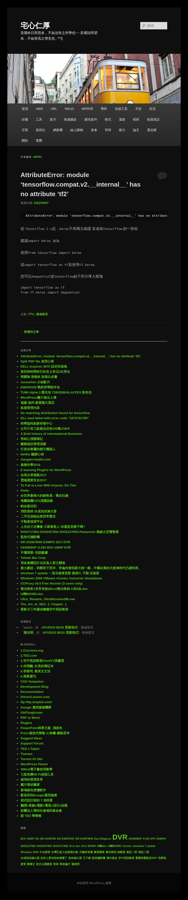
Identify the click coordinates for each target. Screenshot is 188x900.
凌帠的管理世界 (32, 779)
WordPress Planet (34, 764)
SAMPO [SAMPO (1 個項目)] (161, 838)
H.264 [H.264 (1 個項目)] (146, 838)
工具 (39, 119)
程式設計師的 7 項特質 (37, 800)
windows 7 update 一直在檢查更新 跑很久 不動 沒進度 (60, 573)
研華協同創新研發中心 (36, 423)
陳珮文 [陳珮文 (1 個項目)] (31, 864)
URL (54, 109)
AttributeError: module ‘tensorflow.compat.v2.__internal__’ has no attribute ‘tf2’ (81, 184)
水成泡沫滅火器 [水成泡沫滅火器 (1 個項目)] (30, 857)
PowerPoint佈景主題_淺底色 (41, 728)
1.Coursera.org (32, 650)
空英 (25, 130)
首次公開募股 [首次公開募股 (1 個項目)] (44, 864)
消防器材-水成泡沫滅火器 (39, 511)
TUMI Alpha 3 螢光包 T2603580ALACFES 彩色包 (56, 392)
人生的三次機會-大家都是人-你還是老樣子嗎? (53, 527)
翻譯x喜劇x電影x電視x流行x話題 (44, 805)
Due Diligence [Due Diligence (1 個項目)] (102, 838)
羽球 (108, 130)
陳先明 (28, 632)
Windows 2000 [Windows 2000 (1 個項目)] (29, 852)
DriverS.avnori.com (35, 697)
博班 (104, 109)
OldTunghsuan (32, 712)
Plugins (26, 723)
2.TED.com (29, 655)
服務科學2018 (30, 465)
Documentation (32, 692)
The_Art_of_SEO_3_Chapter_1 (44, 604)
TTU (31, 314)
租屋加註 (153, 119)
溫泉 (122, 119)
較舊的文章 (30, 332)
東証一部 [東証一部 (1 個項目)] (131, 852)
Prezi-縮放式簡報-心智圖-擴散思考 (45, 733)
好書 (25, 119)
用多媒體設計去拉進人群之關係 (43, 563)
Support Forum (32, 743)
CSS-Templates (32, 681)
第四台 (40, 130)
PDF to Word (30, 718)
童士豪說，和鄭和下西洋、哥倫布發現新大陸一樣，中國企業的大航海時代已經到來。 (81, 568)
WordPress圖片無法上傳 (38, 397)
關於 (25, 140)
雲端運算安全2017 (34, 480)
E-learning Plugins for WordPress (46, 470)
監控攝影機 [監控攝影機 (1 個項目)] (98, 857)
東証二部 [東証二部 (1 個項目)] (143, 852)
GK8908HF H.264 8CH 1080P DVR (46, 547)
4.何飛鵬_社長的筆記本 (37, 666)
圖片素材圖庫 (30, 785)
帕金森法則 (28, 506)
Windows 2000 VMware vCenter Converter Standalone (61, 578)
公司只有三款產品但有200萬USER (45, 428)
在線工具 (121, 109)
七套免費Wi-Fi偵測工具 (37, 774)
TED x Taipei (30, 749)
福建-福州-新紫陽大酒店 (38, 403)
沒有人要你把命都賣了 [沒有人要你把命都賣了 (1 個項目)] (53, 857)
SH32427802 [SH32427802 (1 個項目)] (44, 845)
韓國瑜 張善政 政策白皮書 (39, 377)
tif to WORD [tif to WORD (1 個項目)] (88, 845)
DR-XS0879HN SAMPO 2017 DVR (45, 542)
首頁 (25, 109)
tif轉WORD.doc (32, 594)
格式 (108, 119)
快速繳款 (70, 119)
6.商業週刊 (28, 676)
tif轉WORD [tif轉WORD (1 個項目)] (114, 845)
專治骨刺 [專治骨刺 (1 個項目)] (111, 852)
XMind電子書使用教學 (36, 769)
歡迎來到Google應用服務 (39, 795)
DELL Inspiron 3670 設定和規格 (44, 366)
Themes (27, 754)
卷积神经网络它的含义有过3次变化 (45, 371)
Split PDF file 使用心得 (37, 361)
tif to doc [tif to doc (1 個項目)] (74, 845)
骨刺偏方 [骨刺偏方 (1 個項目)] (64, 864)
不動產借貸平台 (32, 521)
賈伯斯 (152, 130)
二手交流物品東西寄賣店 (38, 516)
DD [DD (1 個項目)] (37, 838)
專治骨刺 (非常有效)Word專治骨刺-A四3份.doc (54, 589)
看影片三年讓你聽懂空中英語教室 (44, 609)
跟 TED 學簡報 (31, 816)
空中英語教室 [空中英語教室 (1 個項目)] (126, 857)
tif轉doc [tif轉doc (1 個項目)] (102, 845)
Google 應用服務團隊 (36, 707)
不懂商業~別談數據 (34, 552)
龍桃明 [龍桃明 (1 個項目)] (75, 864)
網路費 (58, 130)
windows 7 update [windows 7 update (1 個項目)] (144, 845)
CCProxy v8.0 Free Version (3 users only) (52, 583)
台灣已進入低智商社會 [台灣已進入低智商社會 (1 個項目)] (64, 852)
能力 (122, 130)
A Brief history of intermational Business (51, 434)
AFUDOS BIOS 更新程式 (60, 627)
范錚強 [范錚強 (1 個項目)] (162, 857)
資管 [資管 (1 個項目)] (23, 864)
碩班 (136, 119)
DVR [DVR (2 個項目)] (120, 837)
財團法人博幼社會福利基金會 (41, 810)
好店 (152, 109)
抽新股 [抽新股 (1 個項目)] (121, 852)
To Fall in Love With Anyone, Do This (48, 485)
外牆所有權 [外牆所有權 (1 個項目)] (86, 852)
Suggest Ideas (31, 738)
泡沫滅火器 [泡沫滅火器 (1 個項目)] (75, 857)
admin (37, 156)
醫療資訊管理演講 (33, 444)
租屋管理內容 (30, 408)
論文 (136, 130)
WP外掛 (87, 109)
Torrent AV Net (31, 759)
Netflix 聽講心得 (32, 454)
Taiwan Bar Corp (33, 558)
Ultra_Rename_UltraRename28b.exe (48, 599)
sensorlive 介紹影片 (35, 382)
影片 (53, 119)
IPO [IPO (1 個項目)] (153, 838)
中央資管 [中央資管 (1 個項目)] (44, 852)
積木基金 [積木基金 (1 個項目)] (111, 857)
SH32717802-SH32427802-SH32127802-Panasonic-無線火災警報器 (70, 532)
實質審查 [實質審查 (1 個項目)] (99, 852)
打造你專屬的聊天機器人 (38, 449)
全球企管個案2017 (34, 475)
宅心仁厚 (35, 26)
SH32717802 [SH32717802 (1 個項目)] (60, 845)
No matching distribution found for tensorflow (55, 413)
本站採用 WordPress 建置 (94, 883)
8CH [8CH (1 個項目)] (23, 838)
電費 (39, 140)
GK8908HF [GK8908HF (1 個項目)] (135, 838)
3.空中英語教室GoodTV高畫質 (42, 661)
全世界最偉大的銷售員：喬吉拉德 (44, 495)
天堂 (138, 109)
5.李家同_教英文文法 (35, 671)
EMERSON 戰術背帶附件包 (40, 387)
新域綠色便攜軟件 (33, 790)
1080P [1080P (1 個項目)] (30, 838)
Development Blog (34, 686)
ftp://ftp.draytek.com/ (36, 702)
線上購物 (76, 130)
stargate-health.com (36, 459)
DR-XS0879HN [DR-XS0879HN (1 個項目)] (84, 838)
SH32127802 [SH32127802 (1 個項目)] (28, 845)
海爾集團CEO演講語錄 (37, 501)
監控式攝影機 (30, 537)
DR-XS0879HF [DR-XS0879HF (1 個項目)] (65, 838)
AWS (39, 109)
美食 (94, 130)
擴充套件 (90, 119)
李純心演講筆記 (32, 439)
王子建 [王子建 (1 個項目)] (87, 857)
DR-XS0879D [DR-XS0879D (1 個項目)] (48, 838)
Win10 (69, 109)
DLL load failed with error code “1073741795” (55, 418)
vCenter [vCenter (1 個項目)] (127, 845)
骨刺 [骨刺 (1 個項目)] (56, 864)
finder (25, 490)
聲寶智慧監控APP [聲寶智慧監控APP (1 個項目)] (146, 857)
